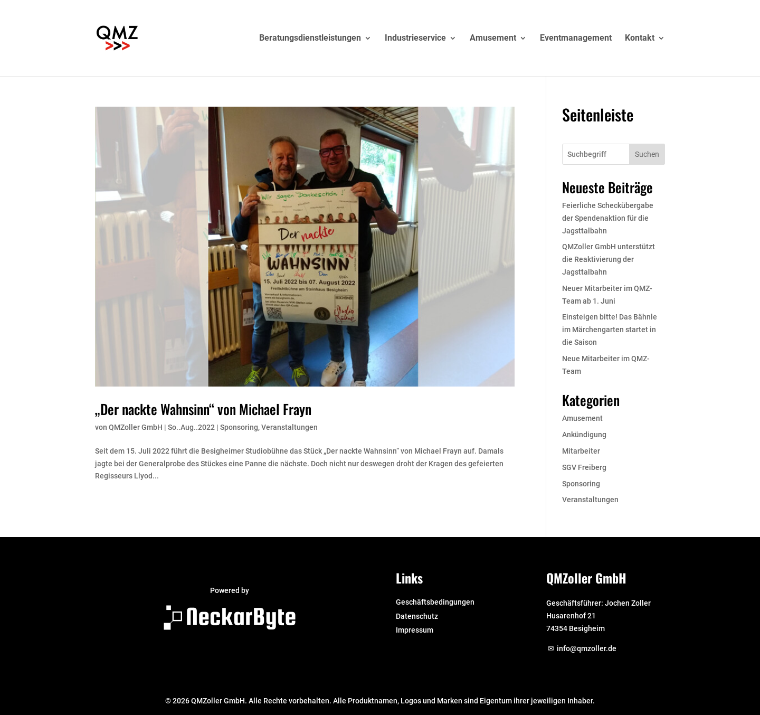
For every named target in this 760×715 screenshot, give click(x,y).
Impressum (414, 630)
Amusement (493, 38)
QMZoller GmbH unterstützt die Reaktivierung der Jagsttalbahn (608, 259)
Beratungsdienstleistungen (310, 38)
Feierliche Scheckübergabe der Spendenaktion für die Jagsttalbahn (607, 218)
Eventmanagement (576, 38)
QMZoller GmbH (136, 427)
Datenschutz (417, 616)
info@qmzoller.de (586, 648)
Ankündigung (584, 434)
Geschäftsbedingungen (435, 602)
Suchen (647, 154)
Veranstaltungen (289, 427)
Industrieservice (415, 38)
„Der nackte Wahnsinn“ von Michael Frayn (203, 409)
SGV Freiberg (584, 467)
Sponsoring (239, 427)
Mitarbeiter (581, 451)
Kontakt (639, 38)
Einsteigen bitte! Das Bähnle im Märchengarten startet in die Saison (609, 329)
